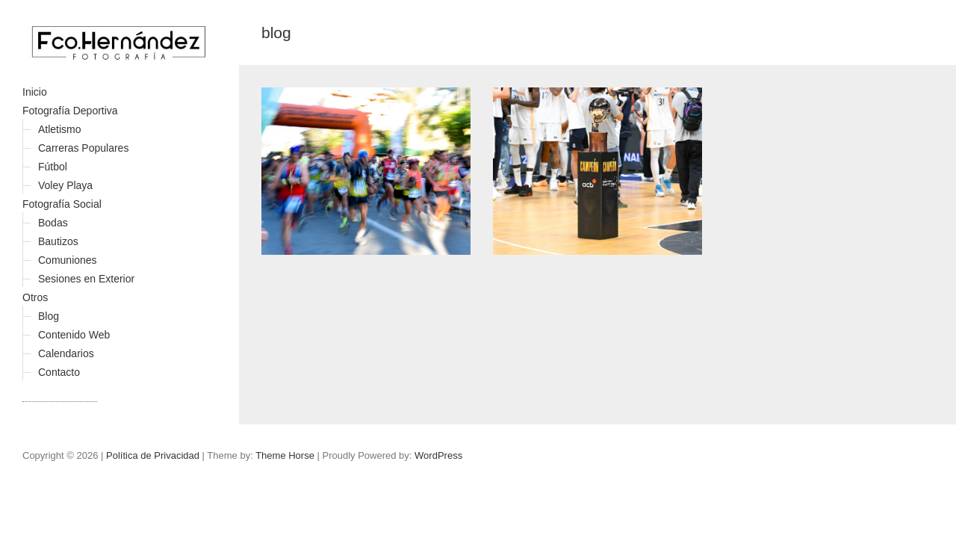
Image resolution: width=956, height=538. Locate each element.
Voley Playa (65, 185)
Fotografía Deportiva (70, 111)
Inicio (34, 92)
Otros (35, 297)
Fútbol (52, 167)
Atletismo (59, 129)
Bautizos (58, 241)
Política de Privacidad (152, 455)
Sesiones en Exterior (86, 279)
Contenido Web (74, 335)
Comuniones (67, 260)
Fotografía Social (62, 204)
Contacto (59, 372)
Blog (48, 316)
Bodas (53, 223)
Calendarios (66, 353)
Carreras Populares (83, 148)
